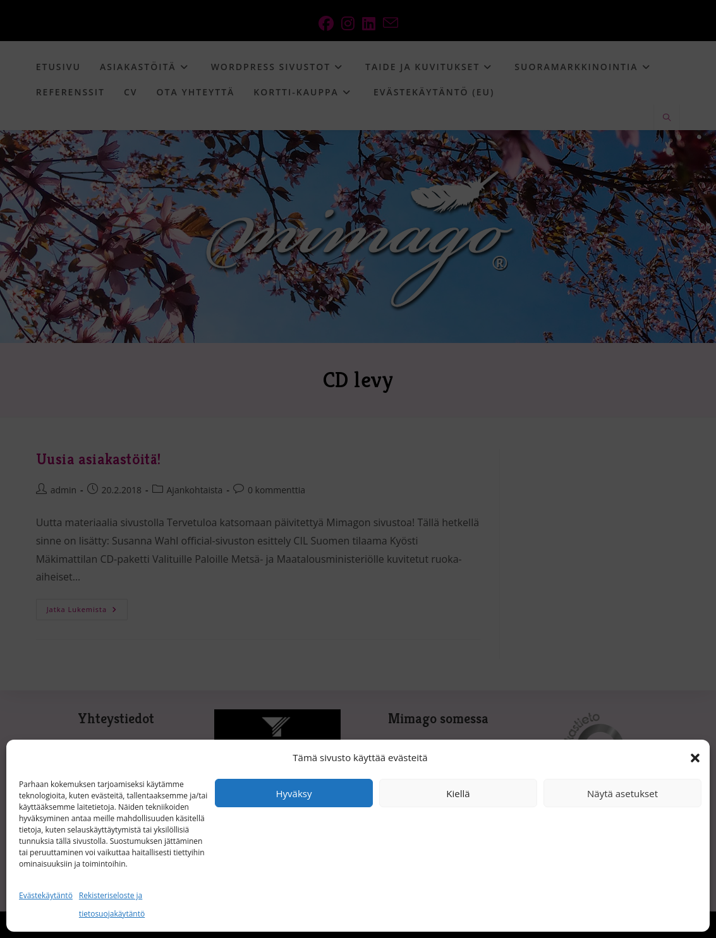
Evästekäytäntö (46, 895)
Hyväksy (294, 793)
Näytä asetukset (622, 793)
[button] (695, 758)
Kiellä (458, 793)
